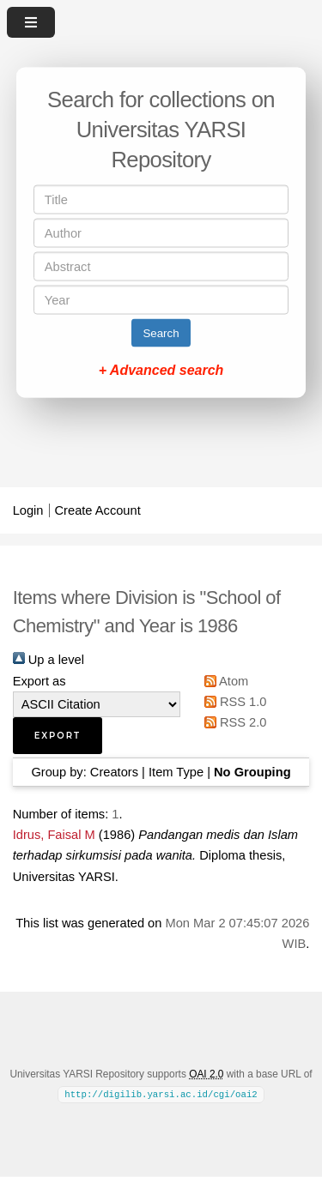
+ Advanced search (161, 370)
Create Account (98, 510)
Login (28, 510)
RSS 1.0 (232, 702)
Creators (114, 772)
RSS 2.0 (232, 722)
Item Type (176, 772)
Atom (223, 681)
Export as (39, 681)
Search (161, 333)
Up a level (48, 660)
